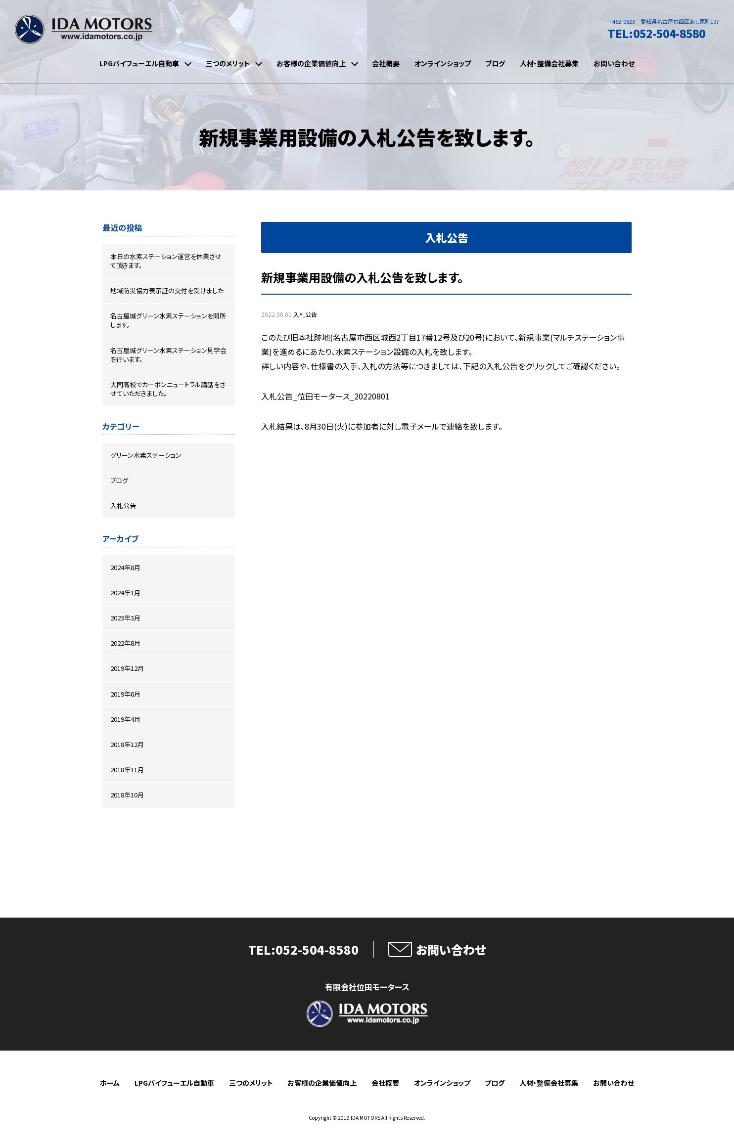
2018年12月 (127, 744)
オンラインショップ (442, 63)
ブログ (495, 63)
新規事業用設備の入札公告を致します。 (362, 277)
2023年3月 (125, 617)
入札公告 (305, 314)
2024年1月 (125, 592)
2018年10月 (127, 794)
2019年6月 (125, 694)
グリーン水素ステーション (146, 455)
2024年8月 (125, 567)
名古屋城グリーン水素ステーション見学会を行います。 (168, 355)
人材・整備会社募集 (549, 63)
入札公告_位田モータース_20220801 (325, 396)
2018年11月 (127, 769)
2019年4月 (125, 719)
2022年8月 (125, 643)
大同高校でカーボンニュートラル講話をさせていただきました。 (168, 389)
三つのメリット (228, 63)
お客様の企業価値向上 (311, 63)
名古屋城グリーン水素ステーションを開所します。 (168, 320)
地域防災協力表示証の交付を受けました (167, 290)
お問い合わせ (614, 63)
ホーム (110, 1083)
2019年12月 (127, 668)
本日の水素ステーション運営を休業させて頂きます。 (166, 261)
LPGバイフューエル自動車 (139, 63)
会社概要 (386, 63)
